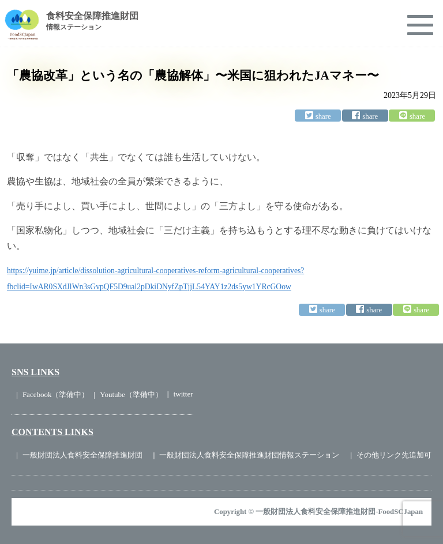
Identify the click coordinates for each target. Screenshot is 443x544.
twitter (183, 394)
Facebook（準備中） (55, 394)
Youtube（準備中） (131, 394)
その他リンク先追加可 (393, 455)
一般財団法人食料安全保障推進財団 (82, 455)
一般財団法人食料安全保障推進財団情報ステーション (249, 455)
